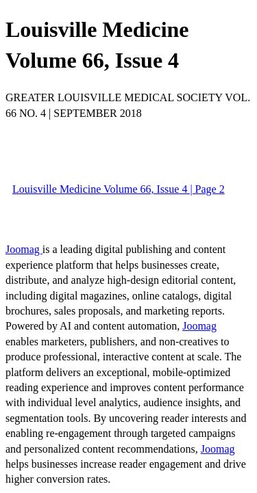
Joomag (23, 249)
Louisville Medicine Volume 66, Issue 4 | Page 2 (118, 189)
